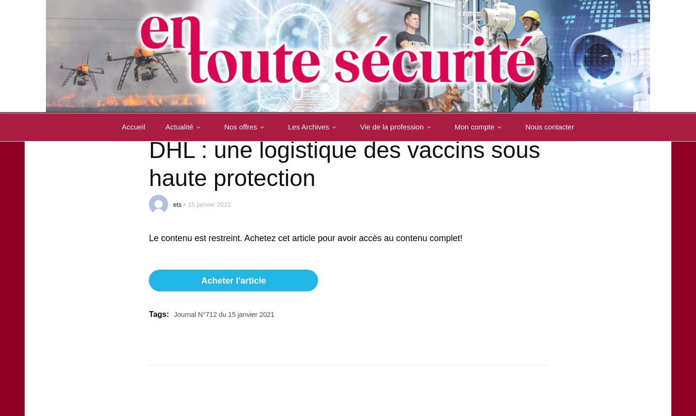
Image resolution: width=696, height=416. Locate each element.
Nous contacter (549, 127)
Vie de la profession (397, 127)
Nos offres (246, 127)
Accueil (133, 127)
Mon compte (480, 127)
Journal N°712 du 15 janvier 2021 (224, 314)
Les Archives (314, 127)
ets (177, 204)
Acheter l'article (233, 281)
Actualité (184, 127)
